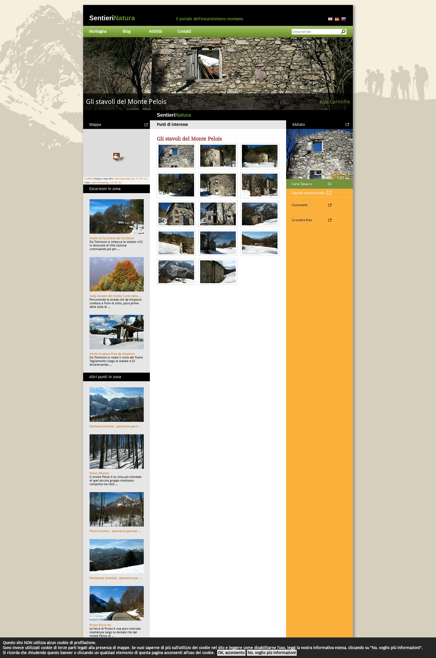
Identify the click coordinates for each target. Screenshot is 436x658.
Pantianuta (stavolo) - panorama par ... (116, 578)
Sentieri (112, 18)
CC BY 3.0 (141, 178)
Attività (155, 31)
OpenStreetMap (100, 182)
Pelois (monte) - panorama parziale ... (115, 531)
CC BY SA (116, 182)
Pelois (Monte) (99, 473)
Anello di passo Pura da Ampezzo (112, 354)
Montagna (97, 31)
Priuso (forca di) (100, 625)
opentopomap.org (124, 178)
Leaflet (88, 178)
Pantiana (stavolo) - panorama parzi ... (115, 426)
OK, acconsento (231, 652)
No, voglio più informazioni (272, 652)
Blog (126, 31)
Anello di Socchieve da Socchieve (112, 238)
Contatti (184, 31)
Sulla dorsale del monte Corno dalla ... (116, 296)
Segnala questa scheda (308, 193)
